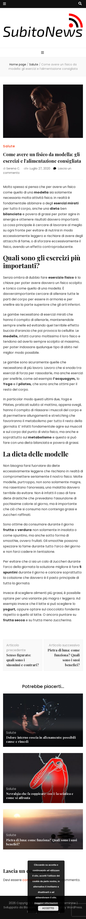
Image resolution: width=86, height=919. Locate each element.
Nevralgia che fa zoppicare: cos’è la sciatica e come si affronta (39, 796)
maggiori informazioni (46, 903)
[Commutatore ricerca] (80, 4)
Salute (9, 146)
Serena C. (13, 168)
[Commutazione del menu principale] (43, 53)
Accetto (48, 908)
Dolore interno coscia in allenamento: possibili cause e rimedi (41, 739)
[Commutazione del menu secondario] (4, 4)
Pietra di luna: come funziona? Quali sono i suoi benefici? (41, 842)
